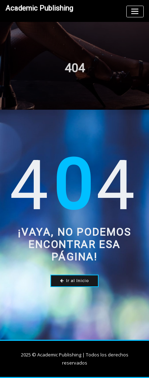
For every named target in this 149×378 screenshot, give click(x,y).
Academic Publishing (39, 8)
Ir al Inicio (74, 280)
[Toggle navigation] (135, 11)
